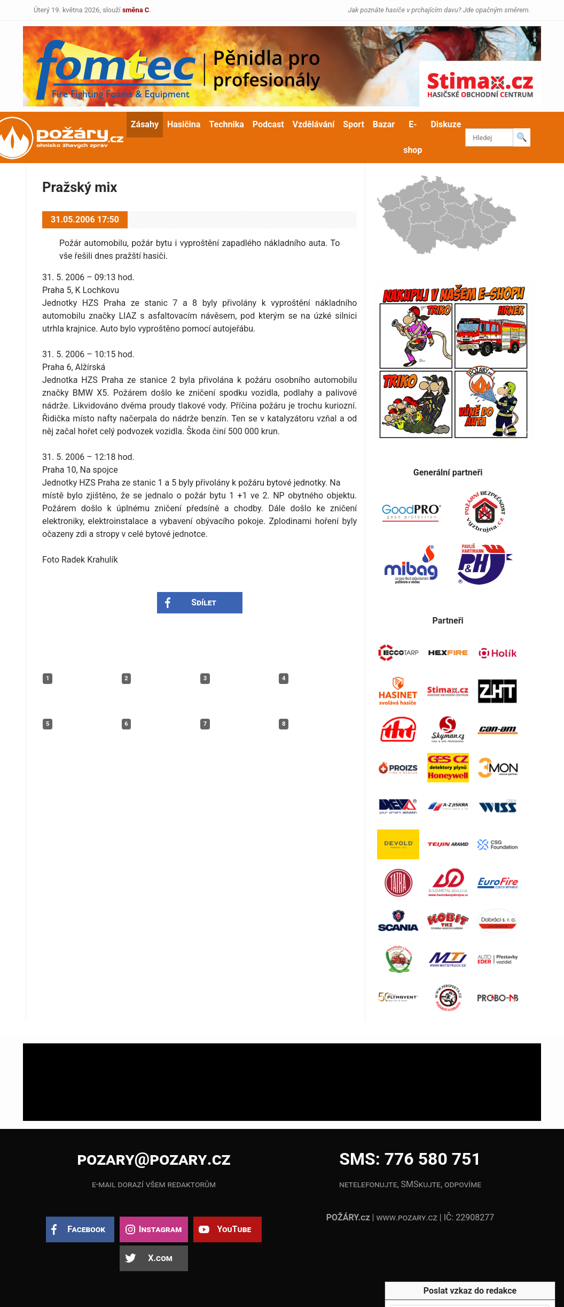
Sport (353, 124)
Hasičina (183, 124)
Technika (226, 124)
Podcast (268, 124)
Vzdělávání (314, 124)
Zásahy (145, 124)
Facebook (86, 1229)
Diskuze (445, 124)
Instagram (160, 1229)
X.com (160, 1258)
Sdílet (203, 602)
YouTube (234, 1229)
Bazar (384, 124)
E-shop (412, 137)
